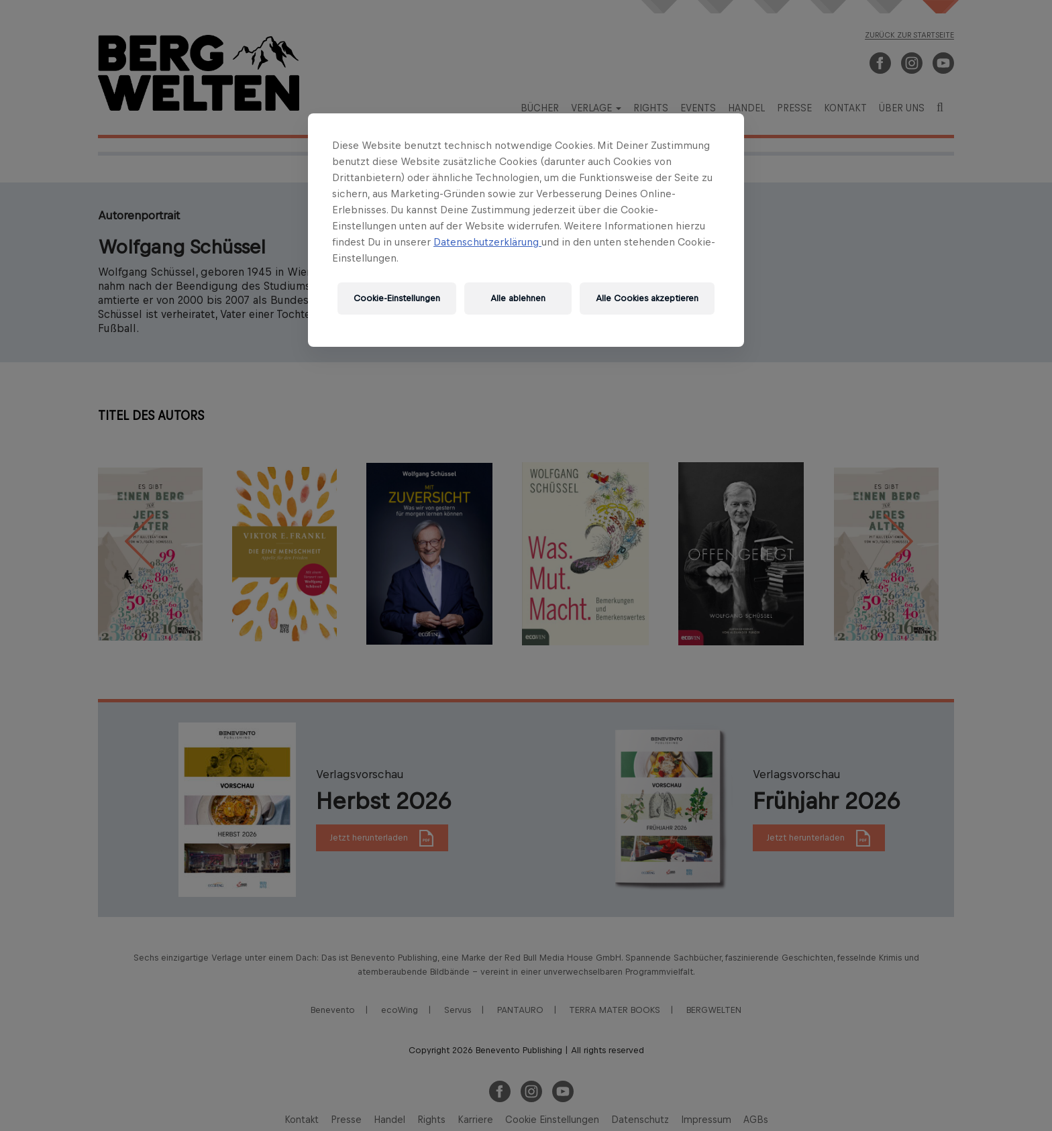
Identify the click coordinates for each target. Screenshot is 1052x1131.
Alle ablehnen (517, 298)
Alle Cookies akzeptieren (647, 298)
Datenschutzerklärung (487, 242)
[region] (526, 230)
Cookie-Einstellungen (397, 298)
